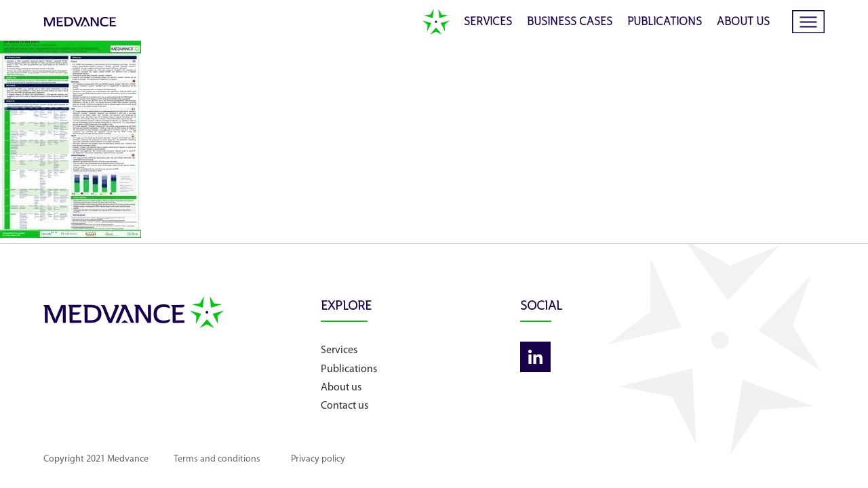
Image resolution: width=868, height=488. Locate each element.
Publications (664, 22)
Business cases (569, 22)
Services (488, 22)
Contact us (422, 406)
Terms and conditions (242, 459)
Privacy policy (367, 459)
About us (743, 22)
